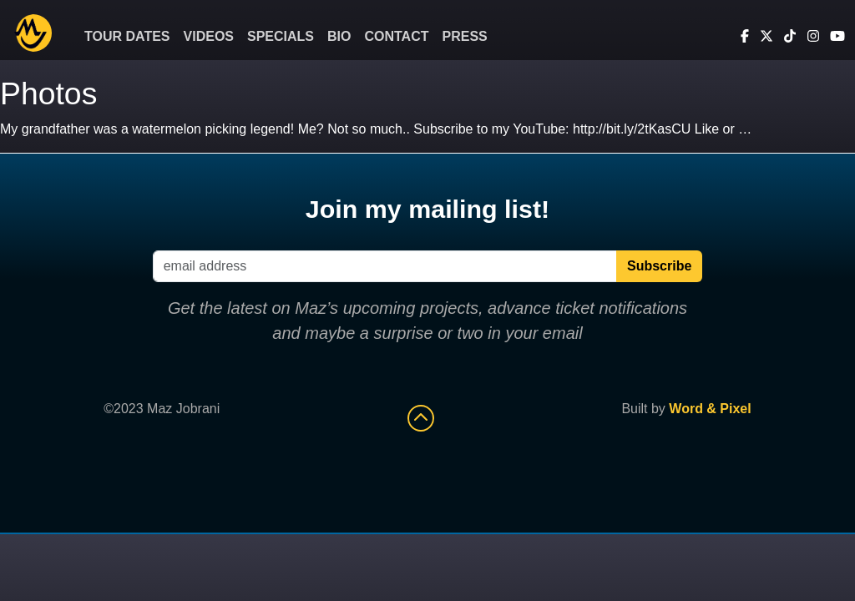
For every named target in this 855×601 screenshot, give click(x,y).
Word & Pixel (710, 409)
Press (465, 36)
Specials (280, 36)
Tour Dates (127, 36)
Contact (396, 36)
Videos (209, 36)
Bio (339, 36)
